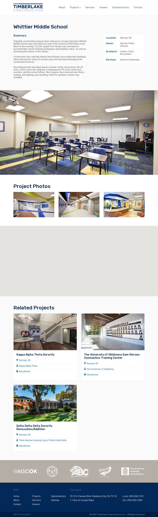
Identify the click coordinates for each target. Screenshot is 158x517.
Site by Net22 (25, 514)
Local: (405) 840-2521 (133, 496)
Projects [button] (74, 7)
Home (16, 496)
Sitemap (55, 500)
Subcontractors (120, 7)
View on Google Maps (83, 500)
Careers (103, 7)
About (62, 7)
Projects (36, 496)
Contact (138, 7)
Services (90, 7)
